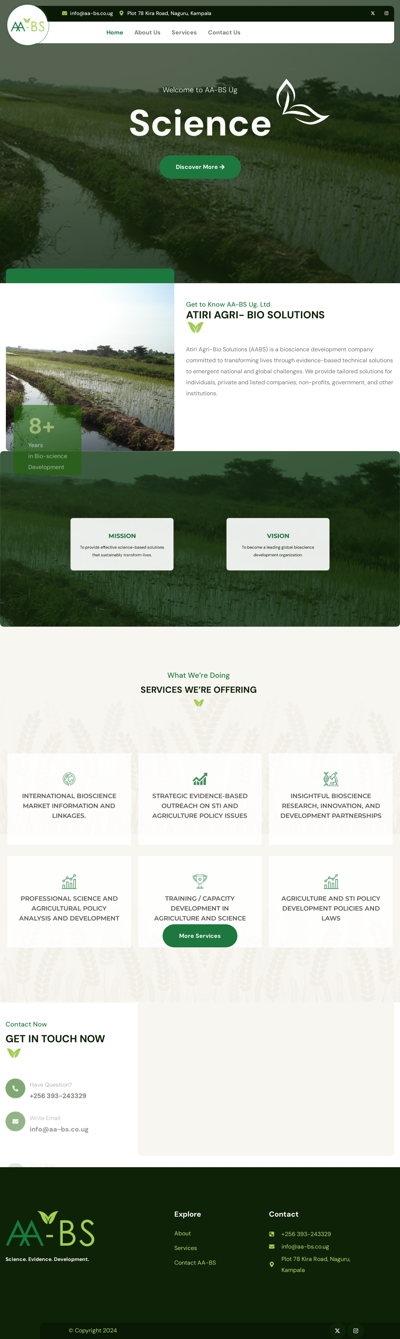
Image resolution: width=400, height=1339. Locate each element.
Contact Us (224, 32)
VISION (278, 540)
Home (114, 32)
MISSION (122, 540)
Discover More (200, 167)
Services (184, 32)
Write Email (45, 1131)
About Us (147, 32)
